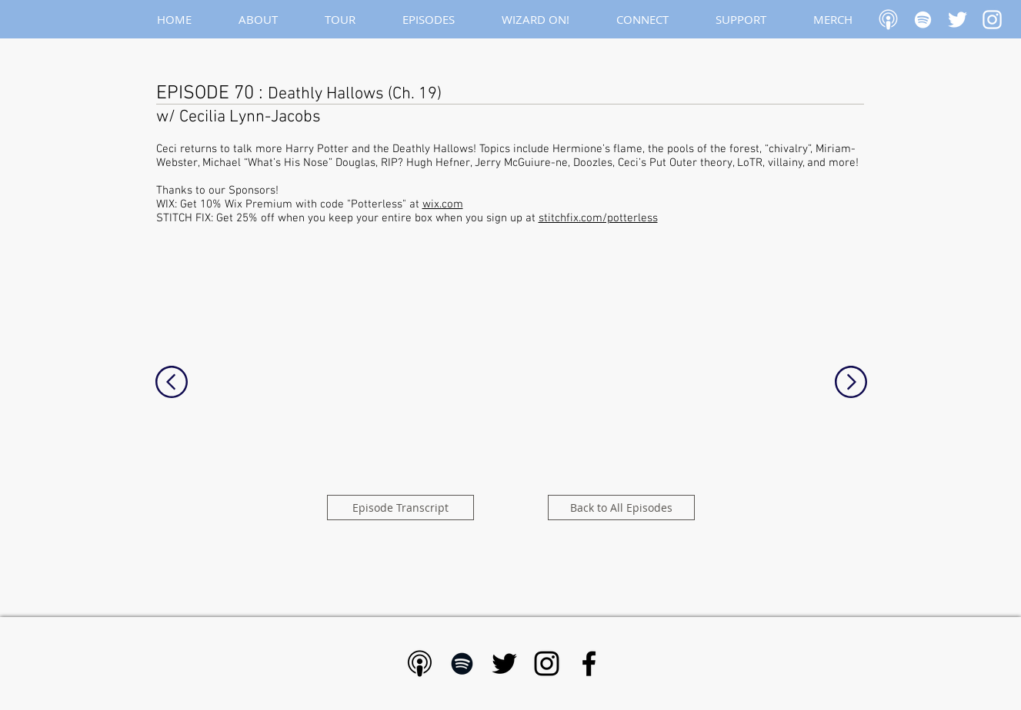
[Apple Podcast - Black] (419, 663)
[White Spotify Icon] (923, 19)
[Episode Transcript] (400, 507)
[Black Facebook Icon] (589, 663)
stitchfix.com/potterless (598, 218)
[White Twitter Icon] (957, 19)
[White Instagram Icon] (992, 19)
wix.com (442, 204)
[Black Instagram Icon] (546, 663)
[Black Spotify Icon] (462, 663)
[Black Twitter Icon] (504, 663)
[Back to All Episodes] (621, 507)
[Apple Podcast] (888, 19)
